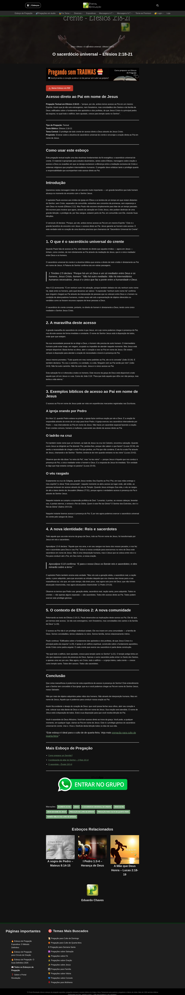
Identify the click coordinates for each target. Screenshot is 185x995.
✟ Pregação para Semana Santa (62, 944)
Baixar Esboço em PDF (59, 88)
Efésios (79, 47)
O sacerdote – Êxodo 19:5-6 (60, 761)
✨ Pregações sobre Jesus (59, 962)
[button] (70, 13)
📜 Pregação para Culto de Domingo (63, 935)
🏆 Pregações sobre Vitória (59, 970)
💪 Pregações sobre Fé (58, 953)
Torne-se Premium (143, 13)
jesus (76, 804)
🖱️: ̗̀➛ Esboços (33, 5)
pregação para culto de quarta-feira (112, 808)
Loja (168, 13)
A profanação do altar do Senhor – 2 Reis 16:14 (68, 757)
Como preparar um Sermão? (60, 752)
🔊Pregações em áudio (46, 13)
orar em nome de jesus (56, 808)
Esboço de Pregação (24, 13)
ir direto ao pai (64, 804)
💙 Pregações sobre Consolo (60, 975)
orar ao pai (118, 804)
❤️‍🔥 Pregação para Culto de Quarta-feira (64, 940)
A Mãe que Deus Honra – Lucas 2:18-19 (124, 867)
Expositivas (91, 13)
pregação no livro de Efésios (81, 808)
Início (73, 47)
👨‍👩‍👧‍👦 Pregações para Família (59, 966)
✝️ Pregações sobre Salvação (61, 948)
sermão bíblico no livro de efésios (61, 813)
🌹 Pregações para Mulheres (60, 979)
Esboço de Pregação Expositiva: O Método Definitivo (21, 941)
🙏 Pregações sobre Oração (60, 957)
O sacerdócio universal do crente (96, 804)
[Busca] (157, 5)
